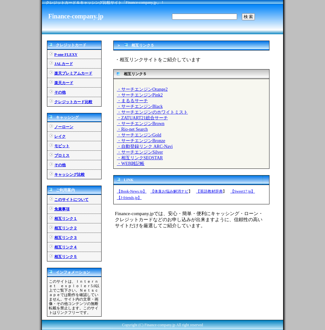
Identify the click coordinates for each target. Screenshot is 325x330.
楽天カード (63, 83)
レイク (60, 136)
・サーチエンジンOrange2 (142, 89)
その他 (60, 92)
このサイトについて (71, 199)
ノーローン (63, 127)
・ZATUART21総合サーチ (142, 118)
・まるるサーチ (132, 100)
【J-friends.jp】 (129, 197)
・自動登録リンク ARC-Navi (145, 146)
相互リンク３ (65, 237)
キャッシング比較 (69, 174)
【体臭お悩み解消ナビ (169, 191)
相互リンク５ (65, 256)
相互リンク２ (65, 228)
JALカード (63, 64)
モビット (62, 146)
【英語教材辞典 (209, 191)
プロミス (62, 155)
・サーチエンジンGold (139, 135)
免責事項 (62, 209)
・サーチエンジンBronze (141, 140)
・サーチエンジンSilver (140, 152)
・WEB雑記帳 (130, 163)
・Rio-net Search (132, 129)
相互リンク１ (65, 218)
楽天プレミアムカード (73, 73)
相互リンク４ (65, 247)
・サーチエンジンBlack (140, 106)
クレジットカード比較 (73, 102)
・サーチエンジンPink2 (140, 95)
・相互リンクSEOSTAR (140, 157)
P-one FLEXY (65, 54)
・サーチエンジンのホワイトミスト (152, 112)
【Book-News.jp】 (132, 191)
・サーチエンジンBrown (140, 123)
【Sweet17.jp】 (242, 191)
